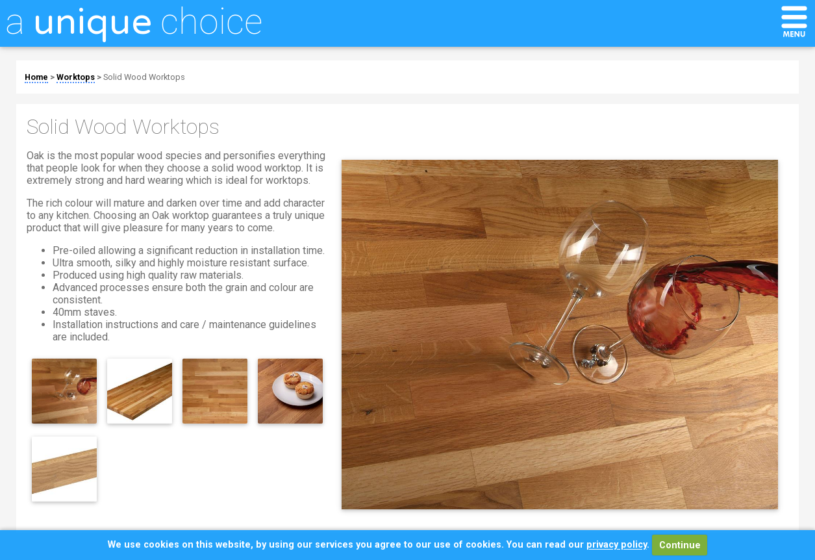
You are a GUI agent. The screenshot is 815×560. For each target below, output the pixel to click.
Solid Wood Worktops (144, 77)
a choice (133, 21)
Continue (680, 545)
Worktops (75, 77)
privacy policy (616, 545)
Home (36, 77)
